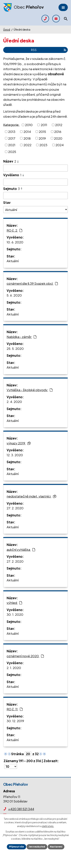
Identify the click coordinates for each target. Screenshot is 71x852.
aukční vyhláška (21, 549)
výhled (14, 603)
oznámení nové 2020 (25, 656)
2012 (58, 125)
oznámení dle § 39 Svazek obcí (32, 283)
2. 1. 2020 (14, 668)
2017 (11, 138)
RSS (48, 50)
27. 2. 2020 (15, 508)
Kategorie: (11, 124)
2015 (42, 131)
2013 (11, 131)
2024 (59, 145)
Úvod (6, 29)
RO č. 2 (14, 230)
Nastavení (56, 846)
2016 (57, 131)
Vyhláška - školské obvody (30, 390)
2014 (27, 131)
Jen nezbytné (37, 846)
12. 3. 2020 (15, 455)
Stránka (17, 754)
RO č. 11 (15, 709)
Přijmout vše (16, 846)
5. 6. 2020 (14, 295)
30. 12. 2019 (15, 721)
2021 (11, 145)
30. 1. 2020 (15, 614)
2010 (29, 125)
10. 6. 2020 (15, 242)
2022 (27, 145)
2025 (12, 152)
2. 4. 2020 (14, 402)
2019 (42, 138)
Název (9, 161)
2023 (43, 145)
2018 (27, 138)
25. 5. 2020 (15, 348)
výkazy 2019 (19, 443)
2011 (44, 125)
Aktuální (13, 261)
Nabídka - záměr (22, 337)
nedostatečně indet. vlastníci (31, 496)
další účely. (48, 826)
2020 (58, 138)
